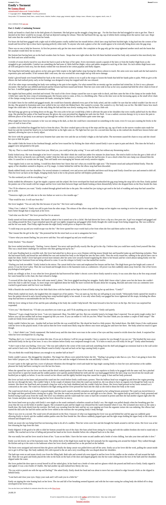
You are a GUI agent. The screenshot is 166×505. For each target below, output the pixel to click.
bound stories (83, 501)
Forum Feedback (34, 11)
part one (25, 24)
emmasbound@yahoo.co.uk (17, 11)
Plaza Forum (56, 488)
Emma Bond (18, 8)
